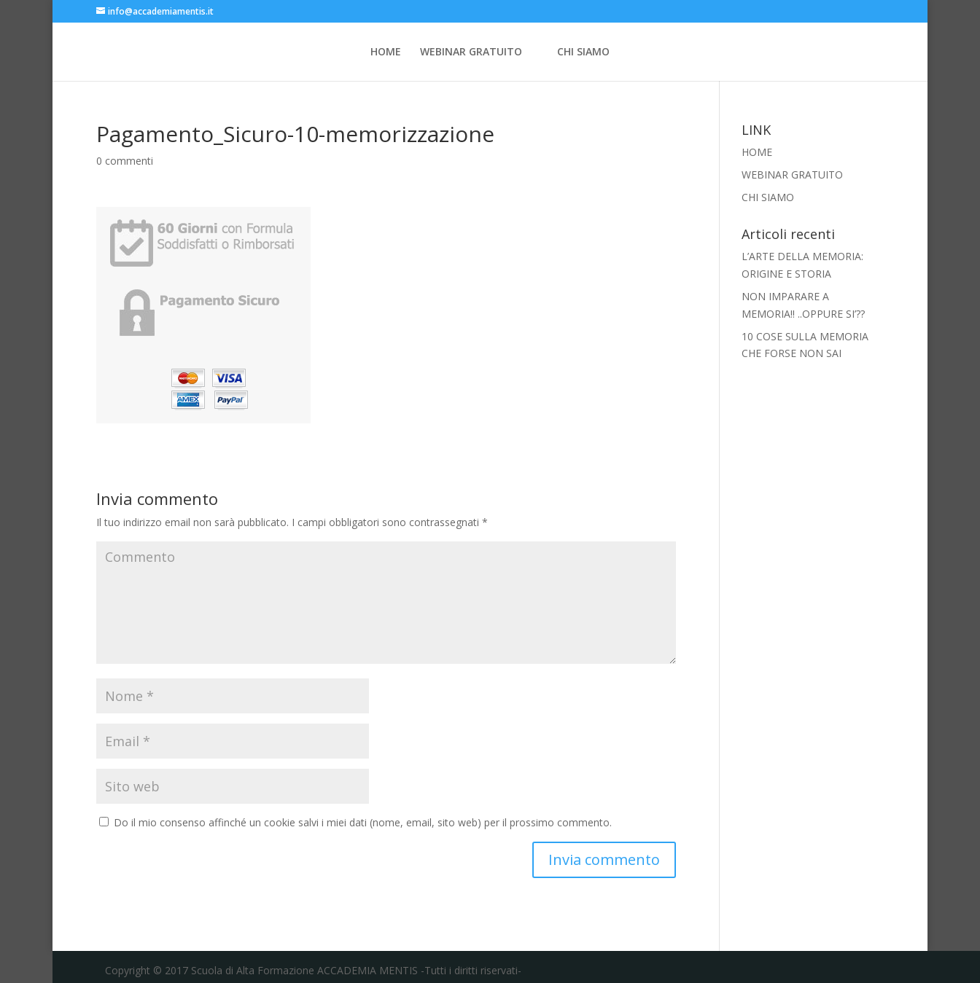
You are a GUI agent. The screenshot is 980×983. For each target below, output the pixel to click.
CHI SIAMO (583, 52)
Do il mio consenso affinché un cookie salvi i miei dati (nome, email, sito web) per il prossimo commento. (363, 822)
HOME (385, 52)
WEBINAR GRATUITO (471, 52)
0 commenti (124, 161)
